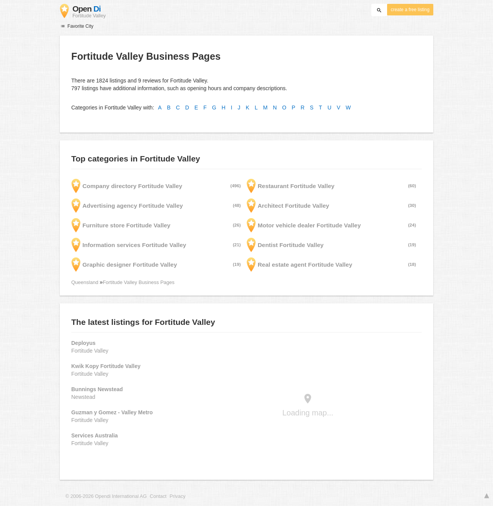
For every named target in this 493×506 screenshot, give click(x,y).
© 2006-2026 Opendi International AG (106, 496)
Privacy (177, 496)
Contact (158, 496)
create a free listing (410, 9)
